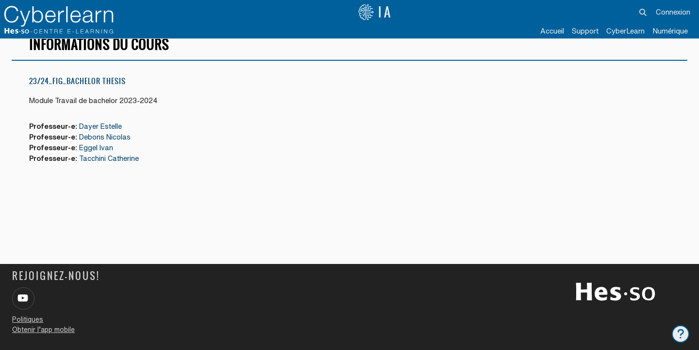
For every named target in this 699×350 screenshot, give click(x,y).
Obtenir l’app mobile (43, 329)
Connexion (673, 12)
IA (375, 12)
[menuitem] (625, 31)
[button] (643, 12)
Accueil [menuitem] (552, 31)
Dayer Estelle (104, 137)
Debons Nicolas (109, 149)
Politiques (27, 319)
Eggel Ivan (100, 159)
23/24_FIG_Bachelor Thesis (77, 92)
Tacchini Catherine (113, 171)
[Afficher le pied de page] (680, 334)
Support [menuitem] (585, 31)
